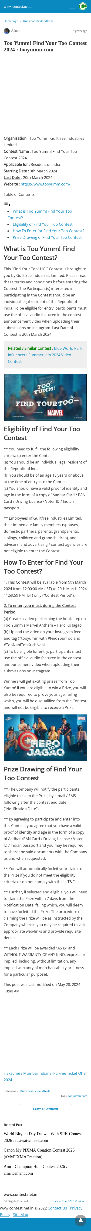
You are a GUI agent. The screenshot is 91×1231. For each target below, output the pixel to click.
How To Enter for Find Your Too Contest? (48, 230)
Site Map (20, 1214)
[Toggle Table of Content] (7, 204)
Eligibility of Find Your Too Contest (43, 224)
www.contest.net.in (18, 6)
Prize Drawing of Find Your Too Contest (47, 237)
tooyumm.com (77, 1096)
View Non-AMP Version (69, 1201)
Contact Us (57, 1208)
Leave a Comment (45, 1109)
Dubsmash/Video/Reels (38, 21)
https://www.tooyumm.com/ (45, 184)
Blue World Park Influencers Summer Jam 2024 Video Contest (45, 355)
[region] (47, 95)
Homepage (11, 21)
